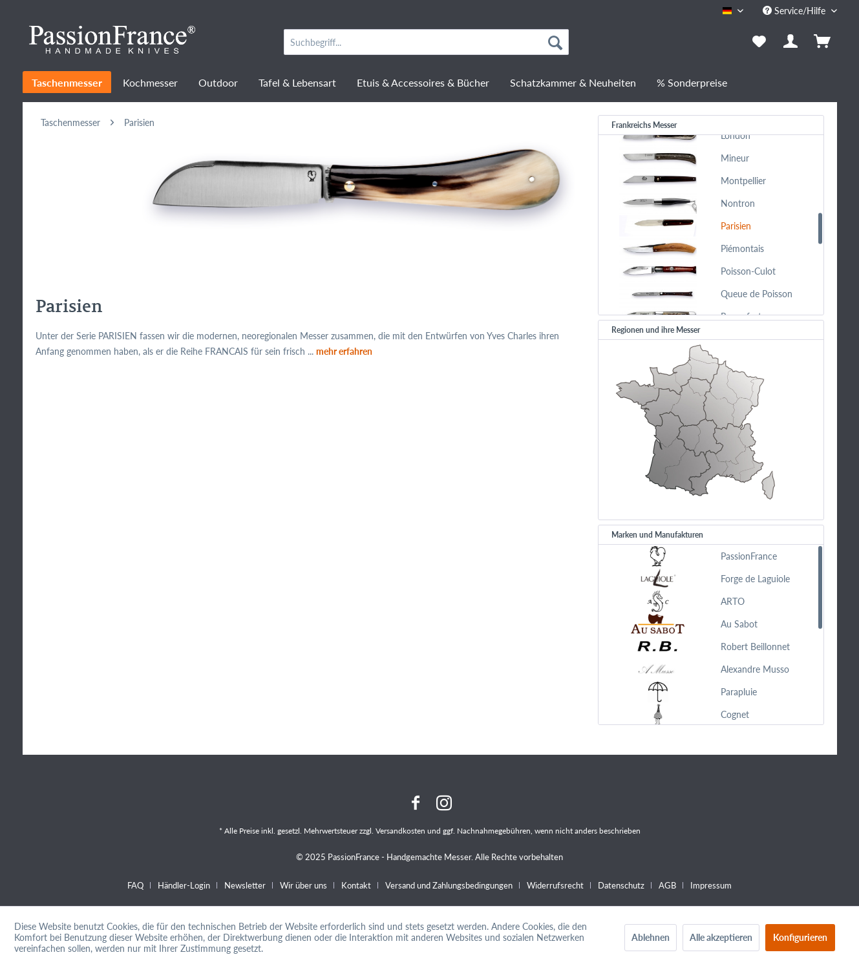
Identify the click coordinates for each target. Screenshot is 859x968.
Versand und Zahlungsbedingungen (449, 885)
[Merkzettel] (759, 42)
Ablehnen (650, 937)
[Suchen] (555, 42)
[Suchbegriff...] (426, 42)
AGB (667, 885)
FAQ (135, 885)
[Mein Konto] (791, 42)
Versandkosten (400, 831)
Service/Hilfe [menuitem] (795, 10)
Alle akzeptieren (721, 937)
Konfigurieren (800, 937)
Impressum (711, 885)
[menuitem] (426, 42)
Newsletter (245, 885)
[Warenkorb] (823, 42)
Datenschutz (621, 885)
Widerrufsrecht (555, 885)
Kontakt (356, 885)
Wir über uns (303, 885)
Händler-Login (184, 885)
